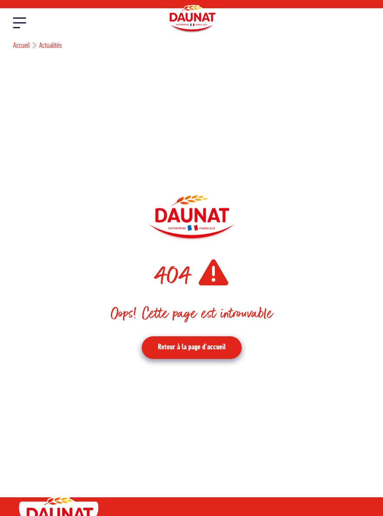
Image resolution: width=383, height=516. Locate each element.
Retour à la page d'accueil (192, 347)
